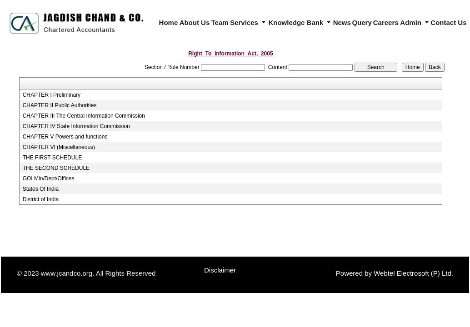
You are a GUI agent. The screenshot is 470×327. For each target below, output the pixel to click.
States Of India (41, 189)
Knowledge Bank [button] (296, 22)
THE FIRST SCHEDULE (52, 157)
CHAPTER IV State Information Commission (76, 126)
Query (361, 22)
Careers (386, 22)
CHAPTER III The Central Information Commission (84, 116)
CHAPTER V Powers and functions (65, 137)
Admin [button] (411, 22)
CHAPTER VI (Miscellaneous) (59, 147)
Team (220, 22)
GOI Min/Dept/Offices (49, 178)
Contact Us (448, 22)
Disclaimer (220, 270)
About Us (195, 22)
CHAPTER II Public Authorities (60, 105)
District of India (41, 199)
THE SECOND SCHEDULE (56, 168)
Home (168, 22)
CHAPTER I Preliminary (51, 95)
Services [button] (245, 22)
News (342, 22)
